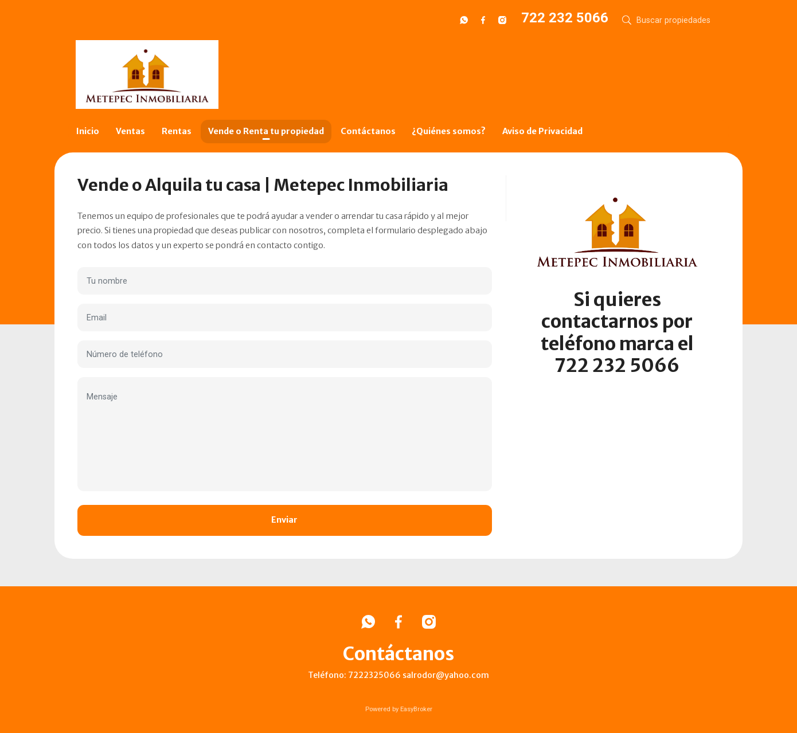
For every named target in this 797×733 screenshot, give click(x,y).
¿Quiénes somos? (449, 131)
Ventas (130, 131)
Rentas (177, 131)
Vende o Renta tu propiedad (266, 131)
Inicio (87, 131)
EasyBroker (416, 709)
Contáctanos (368, 131)
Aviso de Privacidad (542, 131)
